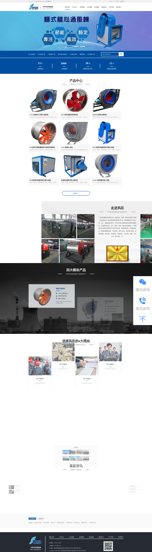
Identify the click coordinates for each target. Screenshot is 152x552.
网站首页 (67, 7)
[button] (69, 46)
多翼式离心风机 (37, 531)
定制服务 (96, 7)
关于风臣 (111, 7)
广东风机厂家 (41, 54)
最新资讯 (104, 7)
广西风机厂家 (51, 54)
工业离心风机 (73, 54)
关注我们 (111, 1)
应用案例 (82, 7)
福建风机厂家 (84, 531)
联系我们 (118, 1)
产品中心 (74, 7)
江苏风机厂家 (91, 54)
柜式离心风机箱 (62, 54)
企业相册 (89, 7)
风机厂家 (53, 531)
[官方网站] (48, 1)
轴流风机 (82, 54)
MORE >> (76, 193)
